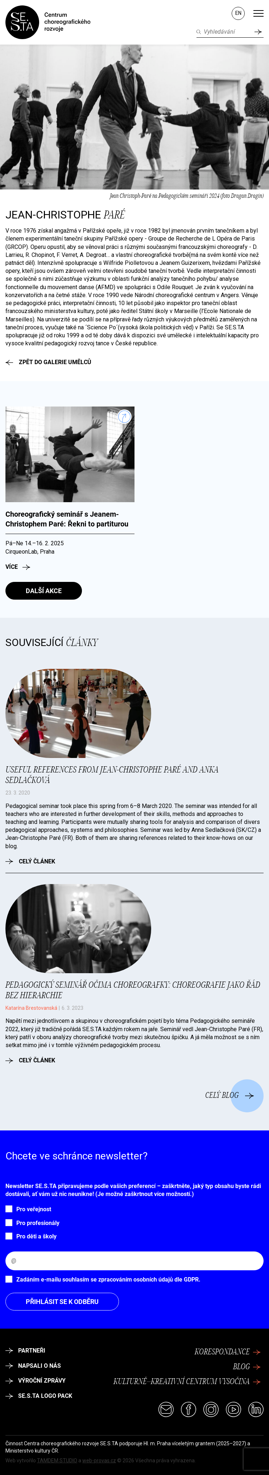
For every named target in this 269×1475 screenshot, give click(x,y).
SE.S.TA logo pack (38, 1395)
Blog (247, 1367)
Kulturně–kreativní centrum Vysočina (187, 1381)
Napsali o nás (33, 1365)
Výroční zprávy (35, 1380)
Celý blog (229, 1095)
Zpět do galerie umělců (48, 362)
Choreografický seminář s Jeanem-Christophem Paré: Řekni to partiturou (66, 519)
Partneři (25, 1350)
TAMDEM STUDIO (57, 1460)
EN (238, 13)
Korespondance (228, 1352)
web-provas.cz (99, 1460)
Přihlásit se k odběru (62, 1301)
